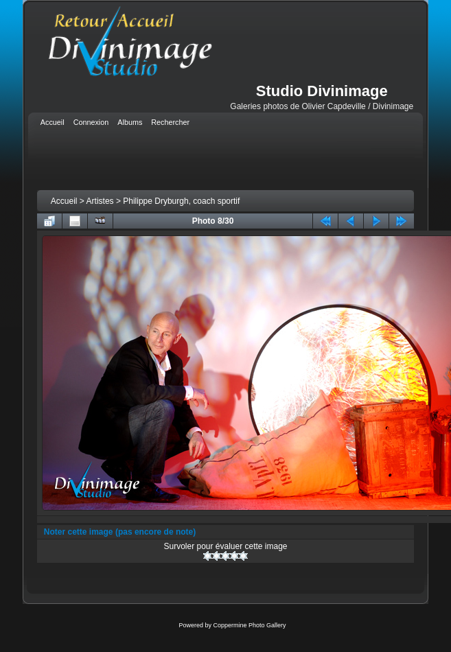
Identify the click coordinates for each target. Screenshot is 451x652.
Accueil (64, 201)
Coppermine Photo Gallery (249, 625)
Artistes (100, 201)
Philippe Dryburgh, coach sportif (181, 201)
